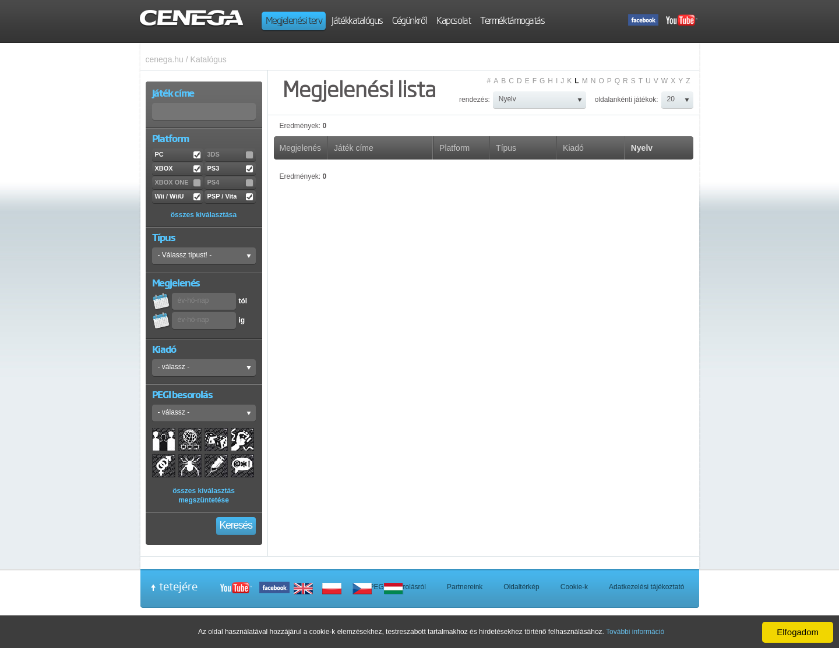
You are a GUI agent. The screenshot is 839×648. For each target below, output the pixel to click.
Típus (506, 148)
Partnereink (464, 587)
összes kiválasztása (204, 215)
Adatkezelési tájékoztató (646, 587)
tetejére (178, 586)
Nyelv (642, 148)
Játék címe (353, 148)
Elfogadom (798, 632)
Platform (454, 148)
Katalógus (209, 59)
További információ (635, 632)
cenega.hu (165, 59)
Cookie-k (574, 587)
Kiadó (573, 148)
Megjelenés (301, 148)
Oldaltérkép (521, 587)
